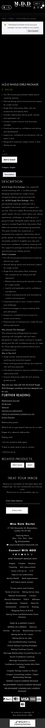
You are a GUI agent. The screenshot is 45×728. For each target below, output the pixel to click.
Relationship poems (10, 422)
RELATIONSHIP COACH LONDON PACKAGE (22, 685)
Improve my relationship (12, 411)
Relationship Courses (32, 631)
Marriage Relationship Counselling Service (22, 653)
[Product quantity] (4, 151)
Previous (17, 465)
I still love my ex (8, 452)
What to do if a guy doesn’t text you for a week (22, 427)
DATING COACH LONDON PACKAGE (22, 681)
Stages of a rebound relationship (16, 432)
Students (24, 603)
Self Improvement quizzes (22, 582)
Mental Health (13, 578)
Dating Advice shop (30, 592)
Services (16, 631)
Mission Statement (13, 599)
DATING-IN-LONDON (17, 627)
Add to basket (9, 160)
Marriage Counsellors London (22, 660)
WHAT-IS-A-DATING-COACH (22, 623)
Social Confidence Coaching (22, 657)
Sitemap (35, 607)
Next (30, 465)
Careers (32, 596)
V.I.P (31, 571)
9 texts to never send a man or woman (18, 447)
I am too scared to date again (14, 442)
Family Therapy (8, 417)
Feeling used (7, 437)
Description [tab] (9, 174)
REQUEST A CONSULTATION (22, 723)
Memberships (11, 603)
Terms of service (12, 592)
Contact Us (24, 607)
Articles (6, 631)
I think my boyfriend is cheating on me (18, 414)
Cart (41, 7)
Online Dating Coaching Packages (22, 646)
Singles (11, 18)
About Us (35, 603)
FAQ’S (26, 599)
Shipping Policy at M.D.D (22, 611)
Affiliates (36, 599)
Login (34, 7)
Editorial (5, 407)
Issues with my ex (19, 571)
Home (4, 18)
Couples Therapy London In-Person (22, 671)
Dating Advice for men (22, 638)
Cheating (13, 567)
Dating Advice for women (22, 634)
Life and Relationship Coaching (22, 642)
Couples (21, 563)
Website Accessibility (17, 596)
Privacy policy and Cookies (22, 588)
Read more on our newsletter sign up (22, 492)
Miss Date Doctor (20, 715)
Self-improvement (28, 567)
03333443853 (22, 541)
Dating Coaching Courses (22, 649)
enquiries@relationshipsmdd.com (22, 545)
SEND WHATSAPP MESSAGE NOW (22, 559)
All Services (6, 404)
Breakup (32, 563)
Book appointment (30, 578)
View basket (33, 31)
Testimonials (11, 607)
